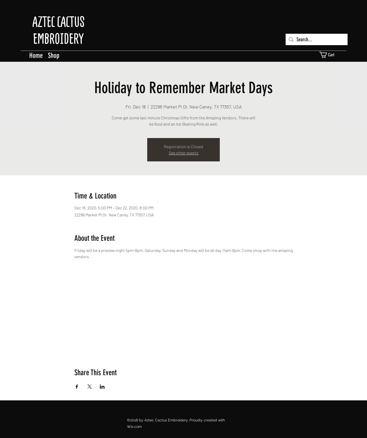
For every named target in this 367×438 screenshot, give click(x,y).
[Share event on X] (89, 387)
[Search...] (317, 39)
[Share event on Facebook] (76, 387)
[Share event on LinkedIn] (102, 387)
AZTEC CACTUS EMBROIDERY (58, 30)
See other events (184, 152)
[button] (330, 55)
